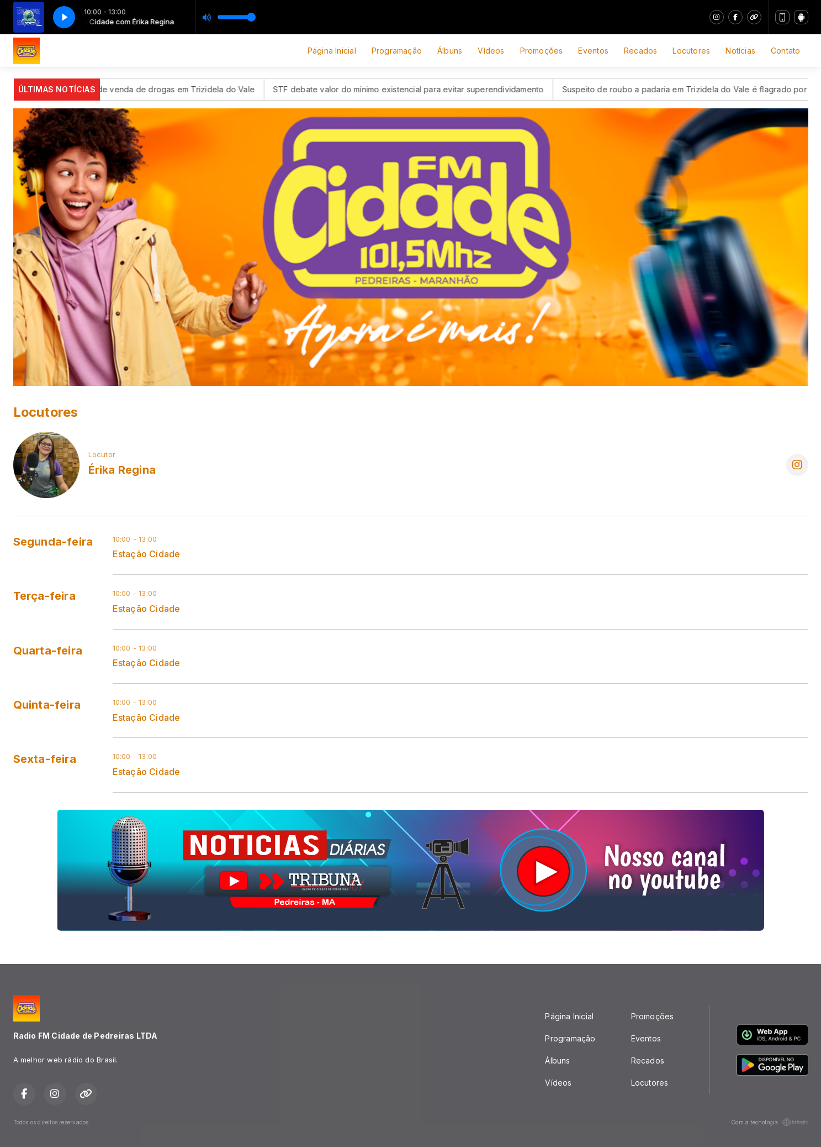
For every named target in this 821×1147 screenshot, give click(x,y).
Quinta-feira (47, 704)
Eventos (593, 50)
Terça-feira (44, 596)
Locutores (691, 50)
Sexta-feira (44, 759)
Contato (785, 50)
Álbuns (449, 50)
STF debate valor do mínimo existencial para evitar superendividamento (426, 89)
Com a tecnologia (769, 1122)
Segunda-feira (53, 541)
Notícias (740, 50)
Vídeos (491, 50)
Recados (640, 50)
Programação (397, 50)
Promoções (541, 50)
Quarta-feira (48, 650)
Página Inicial (332, 50)
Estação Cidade (147, 554)
